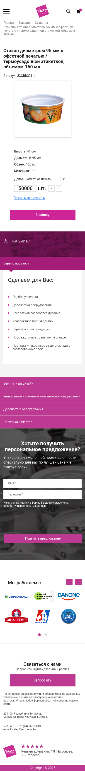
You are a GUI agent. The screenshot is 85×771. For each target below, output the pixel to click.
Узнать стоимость (29, 198)
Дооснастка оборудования (23, 409)
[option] (42, 109)
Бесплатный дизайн (18, 383)
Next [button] (78, 582)
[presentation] (37, 525)
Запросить (43, 680)
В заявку (42, 215)
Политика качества (17, 422)
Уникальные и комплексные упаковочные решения (41, 396)
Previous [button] (69, 582)
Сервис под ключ (16, 263)
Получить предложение (43, 538)
